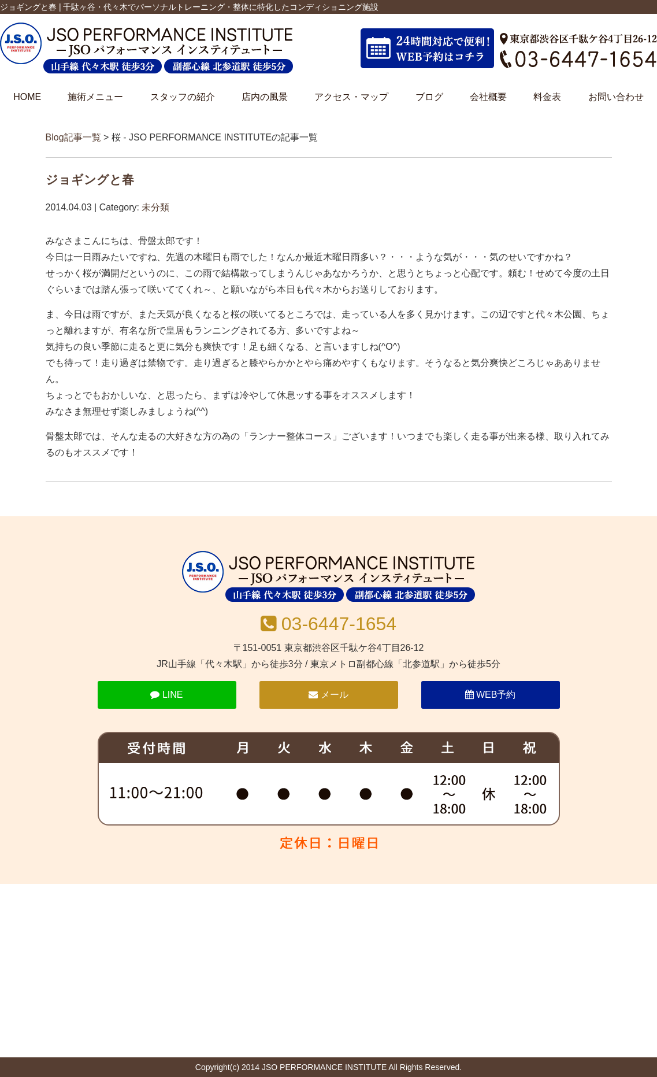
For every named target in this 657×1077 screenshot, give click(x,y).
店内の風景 (265, 97)
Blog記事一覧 (73, 137)
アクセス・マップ (351, 97)
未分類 (155, 207)
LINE (166, 695)
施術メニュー (95, 97)
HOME (27, 97)
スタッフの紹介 (182, 97)
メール (328, 695)
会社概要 (488, 97)
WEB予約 (490, 695)
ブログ (429, 97)
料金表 (547, 97)
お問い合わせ (616, 97)
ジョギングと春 (90, 179)
